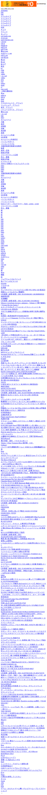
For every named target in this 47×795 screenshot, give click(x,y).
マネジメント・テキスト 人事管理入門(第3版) (18, 524)
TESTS (3, 382)
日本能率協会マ (7, 766)
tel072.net (4, 49)
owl (2, 81)
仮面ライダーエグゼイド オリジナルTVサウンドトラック (22, 737)
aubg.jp (3, 95)
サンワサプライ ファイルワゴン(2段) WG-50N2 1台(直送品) (23, 290)
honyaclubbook (6, 684)
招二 (2, 397)
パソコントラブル (7, 144)
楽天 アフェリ (7, 107)
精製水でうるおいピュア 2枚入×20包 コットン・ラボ (21, 730)
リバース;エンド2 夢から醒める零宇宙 (15, 551)
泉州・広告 (5, 150)
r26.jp (3, 43)
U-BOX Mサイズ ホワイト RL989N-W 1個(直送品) (19, 384)
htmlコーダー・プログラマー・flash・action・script (20, 204)
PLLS (3, 755)
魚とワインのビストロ (9, 281)
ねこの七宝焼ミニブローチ (11, 607)
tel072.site (4, 55)
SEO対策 (4, 137)
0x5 (2, 268)
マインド (4, 32)
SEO (2, 118)
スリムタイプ (6, 16)
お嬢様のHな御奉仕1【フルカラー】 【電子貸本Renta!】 (22, 436)
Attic (2, 705)
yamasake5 (4, 515)
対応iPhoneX (5, 438)
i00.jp (3, 97)
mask (2, 85)
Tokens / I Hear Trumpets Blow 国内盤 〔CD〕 (17, 443)
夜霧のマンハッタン (8, 671)
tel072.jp (4, 47)
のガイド (4, 505)
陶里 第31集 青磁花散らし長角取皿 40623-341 (18, 539)
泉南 (2, 133)
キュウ (3, 29)
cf (1, 87)
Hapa (2, 775)
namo (3, 575)
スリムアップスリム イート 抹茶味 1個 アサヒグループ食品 (23, 640)
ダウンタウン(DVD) (8, 642)
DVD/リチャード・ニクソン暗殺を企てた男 (17, 616)
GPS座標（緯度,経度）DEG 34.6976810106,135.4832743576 (22, 673)
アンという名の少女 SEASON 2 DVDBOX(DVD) (19, 694)
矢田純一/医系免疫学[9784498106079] (15, 316)
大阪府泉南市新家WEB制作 (11, 146)
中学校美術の (6, 412)
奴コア (3, 64)
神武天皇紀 (5, 386)
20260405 (4, 11)
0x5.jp (3, 251)
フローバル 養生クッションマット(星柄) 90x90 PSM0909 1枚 (23, 741)
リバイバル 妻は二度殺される (12, 666)
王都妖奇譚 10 (6, 415)
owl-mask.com (6, 36)
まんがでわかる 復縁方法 (10, 638)
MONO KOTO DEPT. (8, 388)
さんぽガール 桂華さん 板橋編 (12, 732)
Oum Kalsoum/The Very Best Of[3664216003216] (18, 479)
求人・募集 (5, 157)
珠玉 (2, 66)
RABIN (3, 359)
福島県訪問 (5, 296)
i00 (2, 261)
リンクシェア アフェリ (10, 105)
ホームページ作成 (7, 135)
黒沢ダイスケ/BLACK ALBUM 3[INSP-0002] (17, 669)
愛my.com (4, 51)
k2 (2, 68)
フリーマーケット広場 (9, 155)
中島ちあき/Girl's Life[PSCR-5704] (13, 603)
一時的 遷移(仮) (7, 91)
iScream (3, 283)
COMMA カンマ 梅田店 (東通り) (13, 629)
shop (2, 99)
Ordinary (4, 445)
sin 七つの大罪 (6, 562)
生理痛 (3, 287)
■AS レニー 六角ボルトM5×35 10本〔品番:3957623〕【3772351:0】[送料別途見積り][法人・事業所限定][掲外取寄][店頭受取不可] (23, 473)
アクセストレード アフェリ (12, 103)
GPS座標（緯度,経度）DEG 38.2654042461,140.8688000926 (22, 294)
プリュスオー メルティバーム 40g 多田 (15, 399)
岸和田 (3, 126)
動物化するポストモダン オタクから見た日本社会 (19, 395)
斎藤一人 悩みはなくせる (10, 760)
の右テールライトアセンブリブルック (15, 768)
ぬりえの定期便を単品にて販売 (13, 532)
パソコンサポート (7, 142)
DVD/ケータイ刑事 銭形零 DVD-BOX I (15, 549)
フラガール (5, 285)
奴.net (3, 62)
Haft (2, 786)
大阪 (2, 122)
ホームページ (6, 120)
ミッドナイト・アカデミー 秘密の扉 (14, 764)
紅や (2, 772)
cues (2, 263)
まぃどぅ (4, 34)
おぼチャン (5, 257)
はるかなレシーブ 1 (8, 757)
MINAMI (4, 348)
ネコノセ (4, 453)
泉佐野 (3, 131)
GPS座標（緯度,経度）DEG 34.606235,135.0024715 (19, 503)
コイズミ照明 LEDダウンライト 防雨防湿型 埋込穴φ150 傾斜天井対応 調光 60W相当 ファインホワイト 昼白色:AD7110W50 (23, 519)
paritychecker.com (7, 40)
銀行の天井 (5, 350)
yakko (3, 74)
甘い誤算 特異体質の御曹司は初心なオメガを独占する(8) (22, 605)
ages (2, 722)
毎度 (2, 148)
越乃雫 (3, 577)
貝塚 (2, 128)
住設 (2, 27)
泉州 (2, 124)
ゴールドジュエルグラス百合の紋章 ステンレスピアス (21, 770)
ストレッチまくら (7, 622)
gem (2, 80)
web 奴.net (4, 57)
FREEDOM (5, 507)
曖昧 (2, 275)
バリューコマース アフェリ (12, 109)
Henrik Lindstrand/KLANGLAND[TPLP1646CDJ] (18, 371)
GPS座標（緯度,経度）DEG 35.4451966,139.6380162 (20, 301)
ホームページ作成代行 (9, 139)
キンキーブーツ (7, 547)
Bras (2, 745)
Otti (2, 785)
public (3, 509)
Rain (2, 451)
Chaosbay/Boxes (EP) (12, 481)
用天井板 (4, 734)
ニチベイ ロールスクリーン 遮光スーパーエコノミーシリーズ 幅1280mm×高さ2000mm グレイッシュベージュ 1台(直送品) (23, 528)
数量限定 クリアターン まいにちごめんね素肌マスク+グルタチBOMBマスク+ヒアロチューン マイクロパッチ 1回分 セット (23, 404)
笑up (2, 93)
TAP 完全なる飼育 (7, 601)
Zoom (3, 781)
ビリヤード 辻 (6, 161)
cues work (4, 89)
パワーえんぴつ (7, 434)
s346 (2, 70)
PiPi (2, 724)
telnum (3, 255)
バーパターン (6, 743)
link (2, 12)
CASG (3, 739)
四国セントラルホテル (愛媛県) (12, 292)
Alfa (2, 783)
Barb (2, 762)
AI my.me (4, 38)
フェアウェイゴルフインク (11, 279)
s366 (2, 72)
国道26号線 (5, 152)
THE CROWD (6, 711)
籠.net (3, 60)
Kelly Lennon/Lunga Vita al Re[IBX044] (15, 599)
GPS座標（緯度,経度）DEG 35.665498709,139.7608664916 (22, 568)
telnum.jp (4, 45)
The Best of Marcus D (8, 460)
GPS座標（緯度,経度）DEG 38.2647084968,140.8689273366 (22, 393)
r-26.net (3, 42)
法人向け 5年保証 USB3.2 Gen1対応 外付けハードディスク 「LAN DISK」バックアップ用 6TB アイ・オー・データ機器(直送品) (23, 594)
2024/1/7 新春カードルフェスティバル (15, 163)
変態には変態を (7, 541)
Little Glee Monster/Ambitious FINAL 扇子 (16, 390)
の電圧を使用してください (11, 777)
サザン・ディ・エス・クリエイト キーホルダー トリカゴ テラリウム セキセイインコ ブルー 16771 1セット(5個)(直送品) (23, 633)
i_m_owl (4, 76)
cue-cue (3, 264)
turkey (3, 83)
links (2, 166)
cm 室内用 (4, 361)
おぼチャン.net (6, 53)
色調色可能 (5, 419)
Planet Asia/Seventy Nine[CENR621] (13, 417)
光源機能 (4, 298)
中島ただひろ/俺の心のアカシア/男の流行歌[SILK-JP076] (22, 487)
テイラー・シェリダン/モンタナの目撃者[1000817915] (21, 477)
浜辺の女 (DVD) (7, 610)
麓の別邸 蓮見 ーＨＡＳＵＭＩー (14, 441)
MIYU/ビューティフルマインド (12, 352)
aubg (2, 266)
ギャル (3, 779)
